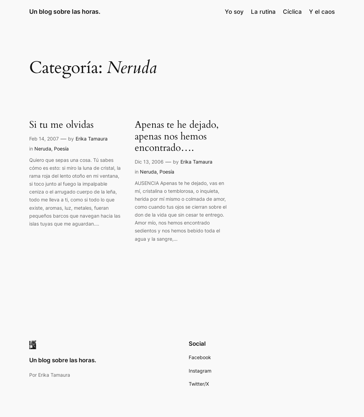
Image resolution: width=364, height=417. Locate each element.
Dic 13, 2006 (149, 162)
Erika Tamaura (92, 139)
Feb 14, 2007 (44, 139)
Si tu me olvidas (61, 125)
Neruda (42, 149)
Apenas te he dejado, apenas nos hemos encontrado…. (177, 136)
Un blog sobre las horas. (64, 11)
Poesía (61, 149)
